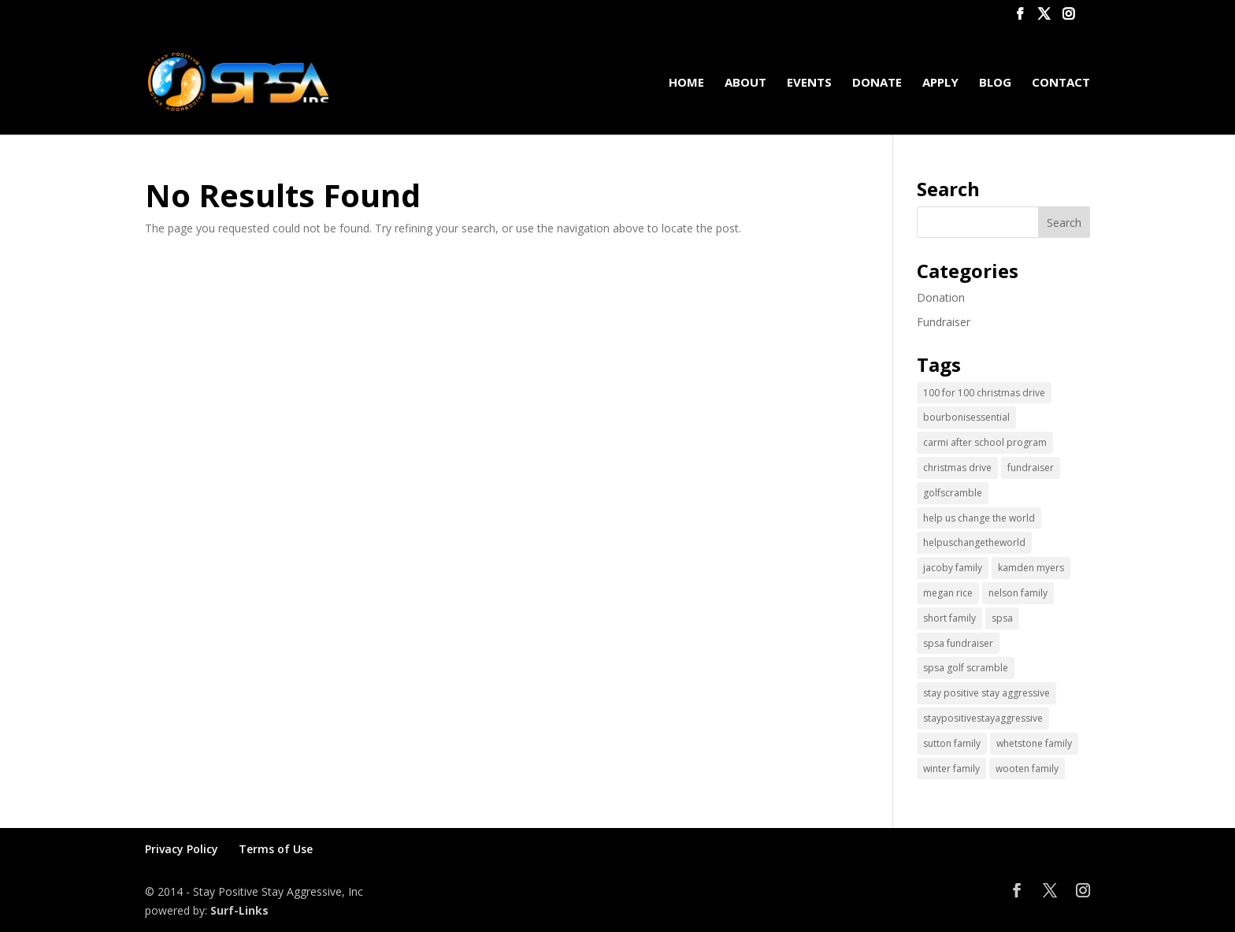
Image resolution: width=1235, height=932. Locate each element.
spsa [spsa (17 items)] (1002, 618)
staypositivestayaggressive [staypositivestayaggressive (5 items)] (983, 718)
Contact (1061, 83)
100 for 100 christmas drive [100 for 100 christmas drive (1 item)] (984, 392)
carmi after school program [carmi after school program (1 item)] (985, 442)
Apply (940, 83)
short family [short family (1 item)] (949, 618)
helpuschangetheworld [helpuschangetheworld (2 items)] (974, 542)
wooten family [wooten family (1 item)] (1027, 768)
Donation (941, 297)
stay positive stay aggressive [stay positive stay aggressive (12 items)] (986, 693)
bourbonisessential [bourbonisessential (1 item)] (966, 417)
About (745, 83)
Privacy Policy (181, 848)
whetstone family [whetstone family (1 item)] (1034, 743)
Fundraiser (943, 321)
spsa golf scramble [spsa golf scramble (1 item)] (965, 667)
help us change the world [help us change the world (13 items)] (979, 518)
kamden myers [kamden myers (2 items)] (1031, 567)
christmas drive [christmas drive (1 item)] (957, 467)
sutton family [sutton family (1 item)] (952, 743)
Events (809, 83)
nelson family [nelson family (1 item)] (1018, 593)
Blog (995, 83)
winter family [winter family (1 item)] (951, 768)
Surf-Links (239, 910)
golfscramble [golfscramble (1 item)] (952, 492)
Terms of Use (276, 848)
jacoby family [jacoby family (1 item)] (952, 567)
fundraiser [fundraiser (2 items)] (1030, 467)
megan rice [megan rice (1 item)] (948, 593)
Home (686, 83)
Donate (877, 83)
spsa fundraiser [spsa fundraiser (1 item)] (958, 643)
